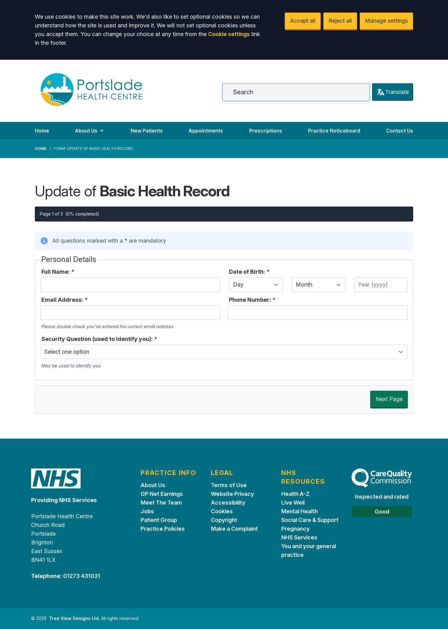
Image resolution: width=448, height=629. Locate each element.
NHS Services (299, 537)
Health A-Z (295, 494)
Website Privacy (232, 494)
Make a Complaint (234, 528)
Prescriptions (265, 131)
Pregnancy (295, 528)
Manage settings (386, 20)
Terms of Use (229, 485)
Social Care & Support (309, 520)
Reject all (340, 20)
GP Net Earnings (162, 494)
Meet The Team (161, 502)
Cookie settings (229, 34)
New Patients (147, 131)
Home (42, 131)
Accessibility (228, 502)
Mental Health (299, 511)
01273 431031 (81, 576)
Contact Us (399, 131)
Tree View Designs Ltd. (74, 618)
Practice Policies (163, 528)
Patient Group (159, 520)
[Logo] (91, 89)
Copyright (224, 520)
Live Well (293, 502)
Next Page (389, 399)
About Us (90, 131)
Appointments (206, 131)
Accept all (302, 20)
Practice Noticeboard (334, 131)
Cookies (222, 511)
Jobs (147, 511)
